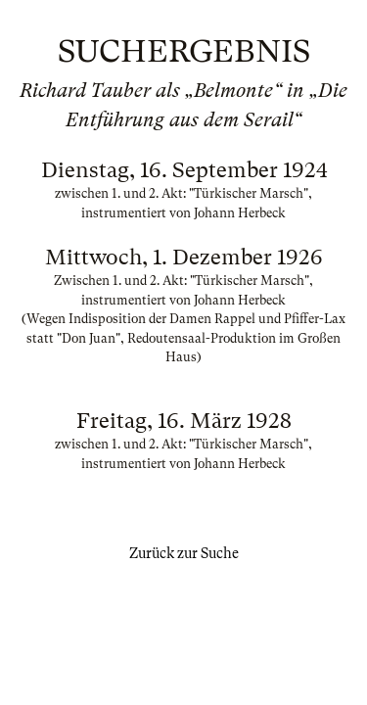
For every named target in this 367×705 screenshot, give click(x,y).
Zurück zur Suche (184, 553)
